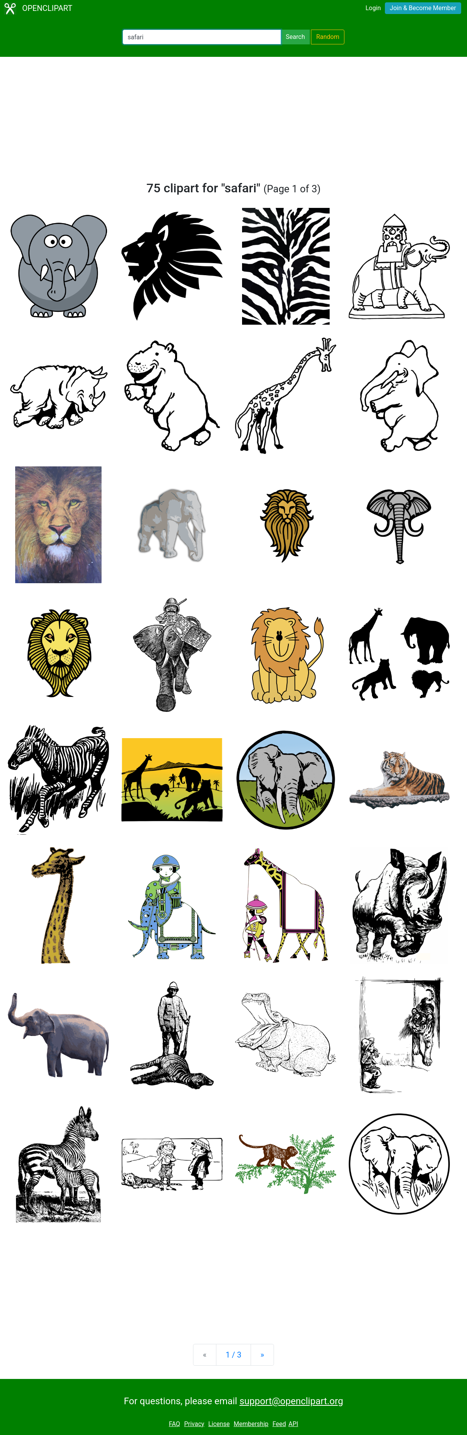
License (219, 1424)
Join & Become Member (423, 8)
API (293, 1424)
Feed (279, 1424)
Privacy (194, 1424)
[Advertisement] (233, 122)
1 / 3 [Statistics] (234, 1354)
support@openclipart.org (291, 1401)
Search (295, 36)
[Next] (262, 1355)
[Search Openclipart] (202, 37)
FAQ (174, 1424)
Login (373, 8)
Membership (251, 1424)
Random (327, 36)
